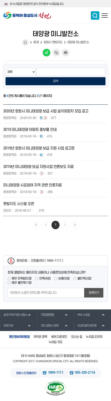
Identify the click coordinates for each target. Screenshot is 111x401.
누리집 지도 (55, 342)
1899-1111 (55, 372)
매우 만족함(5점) (21, 278)
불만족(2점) (84, 278)
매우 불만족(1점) (21, 283)
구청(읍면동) (45, 314)
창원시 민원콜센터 (26, 373)
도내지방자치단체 (85, 325)
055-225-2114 (85, 372)
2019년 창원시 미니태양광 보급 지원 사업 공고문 (39, 148)
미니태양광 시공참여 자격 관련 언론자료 (32, 185)
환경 (35, 42)
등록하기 (94, 293)
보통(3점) (64, 278)
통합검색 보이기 (95, 15)
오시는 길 (76, 337)
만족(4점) (45, 278)
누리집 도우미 (94, 337)
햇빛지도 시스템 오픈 (18, 204)
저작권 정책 (40, 337)
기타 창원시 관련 (47, 325)
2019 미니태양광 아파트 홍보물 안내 (30, 130)
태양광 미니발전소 (78, 42)
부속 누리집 (82, 314)
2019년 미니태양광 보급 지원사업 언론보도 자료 (38, 167)
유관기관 (6, 325)
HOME (25, 42)
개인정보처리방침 (19, 337)
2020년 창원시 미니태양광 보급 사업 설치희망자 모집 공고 (45, 111)
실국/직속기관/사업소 (13, 314)
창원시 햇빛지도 (53, 42)
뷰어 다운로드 (59, 337)
